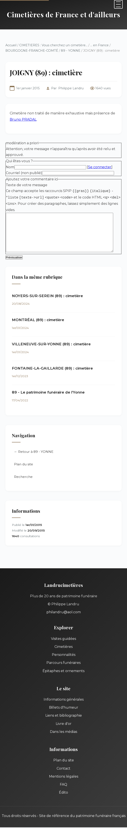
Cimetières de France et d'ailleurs (63, 14)
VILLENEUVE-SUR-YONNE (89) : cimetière (51, 345)
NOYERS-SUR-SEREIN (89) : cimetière (47, 296)
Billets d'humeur (63, 708)
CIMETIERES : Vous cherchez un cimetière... (53, 45)
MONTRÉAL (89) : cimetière (38, 320)
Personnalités (63, 655)
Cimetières (63, 647)
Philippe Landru (71, 88)
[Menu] (118, 4)
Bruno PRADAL (23, 119)
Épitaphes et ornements (63, 671)
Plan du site (23, 465)
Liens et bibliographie (63, 716)
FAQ (63, 785)
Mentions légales (63, 777)
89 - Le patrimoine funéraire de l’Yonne (48, 393)
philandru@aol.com (63, 613)
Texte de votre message (26, 185)
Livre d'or (63, 724)
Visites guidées (63, 639)
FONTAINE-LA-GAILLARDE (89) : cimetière (52, 369)
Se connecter (99, 167)
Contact (63, 769)
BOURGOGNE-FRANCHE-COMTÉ (31, 51)
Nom (10, 167)
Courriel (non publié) (24, 173)
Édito (63, 793)
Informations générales (64, 700)
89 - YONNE (70, 51)
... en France (99, 45)
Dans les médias (63, 732)
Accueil (10, 45)
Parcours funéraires (63, 663)
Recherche (23, 477)
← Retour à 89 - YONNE (33, 452)
